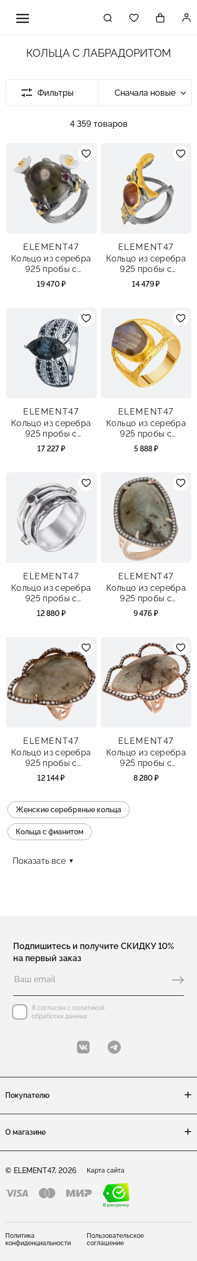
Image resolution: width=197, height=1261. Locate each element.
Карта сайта (106, 1170)
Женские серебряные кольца (68, 809)
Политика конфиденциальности (38, 1239)
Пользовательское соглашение (115, 1239)
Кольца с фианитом (50, 832)
